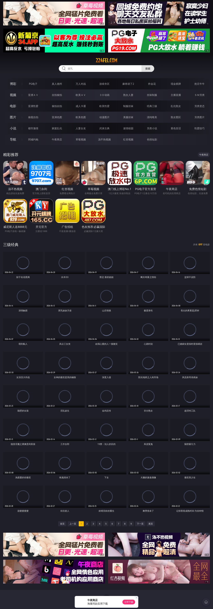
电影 (13, 106)
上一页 (72, 523)
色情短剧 (152, 139)
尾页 (150, 523)
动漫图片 (104, 117)
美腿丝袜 (128, 117)
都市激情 (33, 128)
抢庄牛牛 (199, 84)
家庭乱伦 (57, 128)
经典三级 (152, 106)
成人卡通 (81, 106)
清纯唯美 (152, 117)
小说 (13, 128)
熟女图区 (176, 117)
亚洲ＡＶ (33, 95)
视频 (13, 95)
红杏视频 (128, 139)
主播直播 (176, 95)
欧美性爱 (104, 106)
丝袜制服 (152, 95)
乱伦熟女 (176, 106)
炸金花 (152, 84)
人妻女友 (81, 128)
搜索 (147, 68)
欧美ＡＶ (81, 95)
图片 (13, 117)
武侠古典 (104, 128)
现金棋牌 (176, 84)
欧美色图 (81, 117)
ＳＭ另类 (199, 95)
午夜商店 (57, 139)
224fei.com (106, 60)
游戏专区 (104, 84)
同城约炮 (33, 139)
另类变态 (199, 106)
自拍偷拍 (57, 95)
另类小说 (152, 128)
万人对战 (81, 84)
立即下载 (128, 601)
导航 (13, 139)
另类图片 (199, 117)
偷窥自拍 (33, 117)
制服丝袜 (128, 106)
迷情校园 (128, 128)
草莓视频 (81, 139)
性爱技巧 (199, 128)
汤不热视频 (104, 139)
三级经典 (10, 244)
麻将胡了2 (128, 84)
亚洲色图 (57, 117)
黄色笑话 (176, 128)
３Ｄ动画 (104, 95)
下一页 (140, 523)
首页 (62, 523)
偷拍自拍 (57, 106)
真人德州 (57, 84)
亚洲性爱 (33, 106)
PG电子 (33, 84)
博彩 (13, 84)
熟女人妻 (128, 95)
